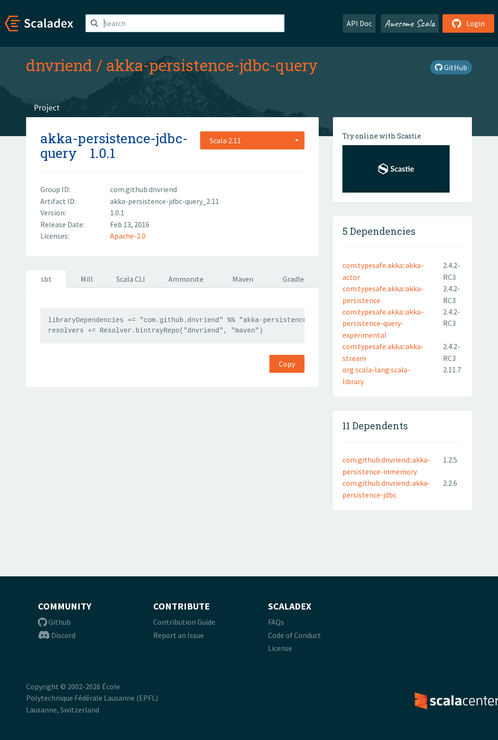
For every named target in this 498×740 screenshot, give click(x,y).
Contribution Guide (184, 622)
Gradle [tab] (293, 279)
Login (468, 23)
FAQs (276, 622)
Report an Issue (178, 635)
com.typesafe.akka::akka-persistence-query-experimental (383, 323)
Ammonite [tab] (185, 279)
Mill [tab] (87, 279)
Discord (56, 635)
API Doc (359, 23)
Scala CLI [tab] (130, 279)
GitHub (451, 67)
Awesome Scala (410, 23)
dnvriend (59, 65)
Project (47, 107)
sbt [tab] (46, 279)
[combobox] (252, 140)
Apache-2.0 (128, 235)
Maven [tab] (242, 279)
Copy (287, 364)
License (280, 648)
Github (54, 622)
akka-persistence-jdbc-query (212, 65)
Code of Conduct (294, 635)
